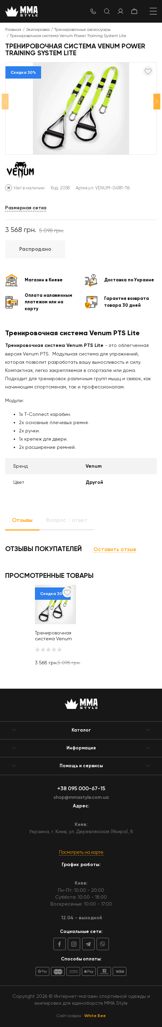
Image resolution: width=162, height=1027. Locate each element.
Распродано (35, 249)
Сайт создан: (81, 1015)
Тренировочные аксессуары (82, 29)
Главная (13, 29)
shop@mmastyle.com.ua (81, 797)
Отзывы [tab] (22, 520)
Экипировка (38, 29)
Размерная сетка (25, 208)
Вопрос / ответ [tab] (66, 520)
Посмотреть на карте (81, 852)
